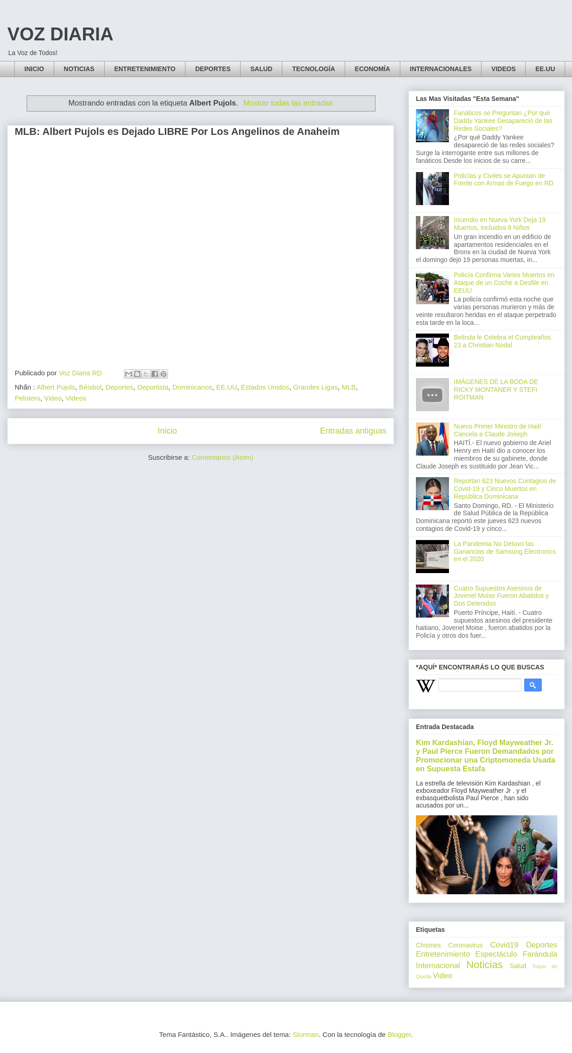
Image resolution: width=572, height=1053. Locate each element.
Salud (518, 965)
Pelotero (27, 398)
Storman (306, 1034)
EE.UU (545, 68)
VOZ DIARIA (60, 34)
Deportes (120, 387)
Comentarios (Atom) (222, 457)
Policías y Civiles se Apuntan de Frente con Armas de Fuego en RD (504, 179)
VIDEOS (503, 68)
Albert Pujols (56, 387)
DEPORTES (212, 68)
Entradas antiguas (353, 430)
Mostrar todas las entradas (288, 103)
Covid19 (504, 945)
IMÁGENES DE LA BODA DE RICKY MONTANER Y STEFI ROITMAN (496, 389)
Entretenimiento (443, 954)
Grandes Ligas (315, 387)
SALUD (261, 68)
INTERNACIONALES (441, 68)
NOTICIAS (79, 68)
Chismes (428, 945)
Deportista (152, 387)
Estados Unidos (265, 387)
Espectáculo (496, 954)
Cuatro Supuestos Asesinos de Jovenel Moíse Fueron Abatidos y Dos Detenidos (501, 596)
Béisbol (90, 387)
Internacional (438, 965)
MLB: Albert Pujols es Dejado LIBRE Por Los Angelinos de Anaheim (177, 131)
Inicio (167, 430)
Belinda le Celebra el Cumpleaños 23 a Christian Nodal (502, 341)
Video (53, 398)
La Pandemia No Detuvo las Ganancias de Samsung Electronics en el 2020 (505, 551)
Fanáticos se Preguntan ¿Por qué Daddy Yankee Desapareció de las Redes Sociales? (503, 120)
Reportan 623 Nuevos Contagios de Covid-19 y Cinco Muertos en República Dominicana (505, 488)
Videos (76, 398)
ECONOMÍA (372, 68)
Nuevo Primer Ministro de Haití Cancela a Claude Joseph (498, 430)
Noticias (484, 964)
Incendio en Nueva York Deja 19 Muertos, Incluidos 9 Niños (500, 223)
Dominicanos (193, 387)
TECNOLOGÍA (313, 68)
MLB (349, 387)
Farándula (539, 954)
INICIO (34, 68)
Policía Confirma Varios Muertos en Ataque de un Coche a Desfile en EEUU (504, 282)
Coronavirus (465, 945)
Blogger (399, 1034)
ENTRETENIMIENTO (145, 68)
